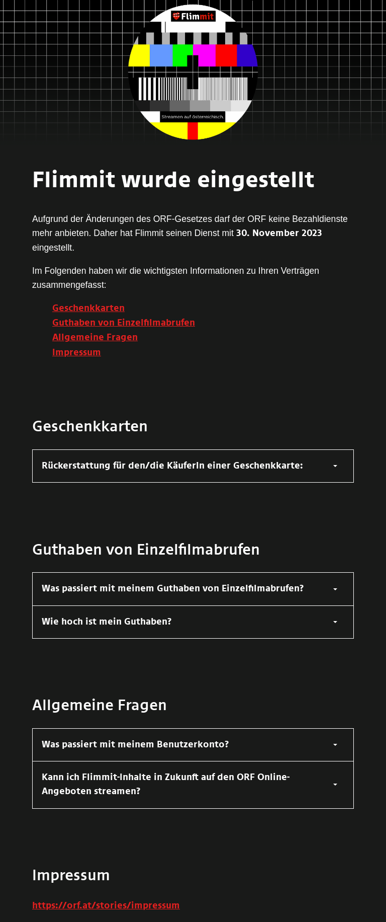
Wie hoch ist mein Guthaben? (107, 622)
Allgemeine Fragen (95, 337)
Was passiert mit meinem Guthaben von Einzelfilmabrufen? (173, 588)
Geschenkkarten (88, 308)
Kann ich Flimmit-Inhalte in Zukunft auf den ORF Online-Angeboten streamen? (166, 784)
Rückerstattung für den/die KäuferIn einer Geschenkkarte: (172, 466)
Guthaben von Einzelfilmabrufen (123, 323)
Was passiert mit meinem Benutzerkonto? (135, 744)
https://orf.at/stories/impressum (106, 905)
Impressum (76, 352)
